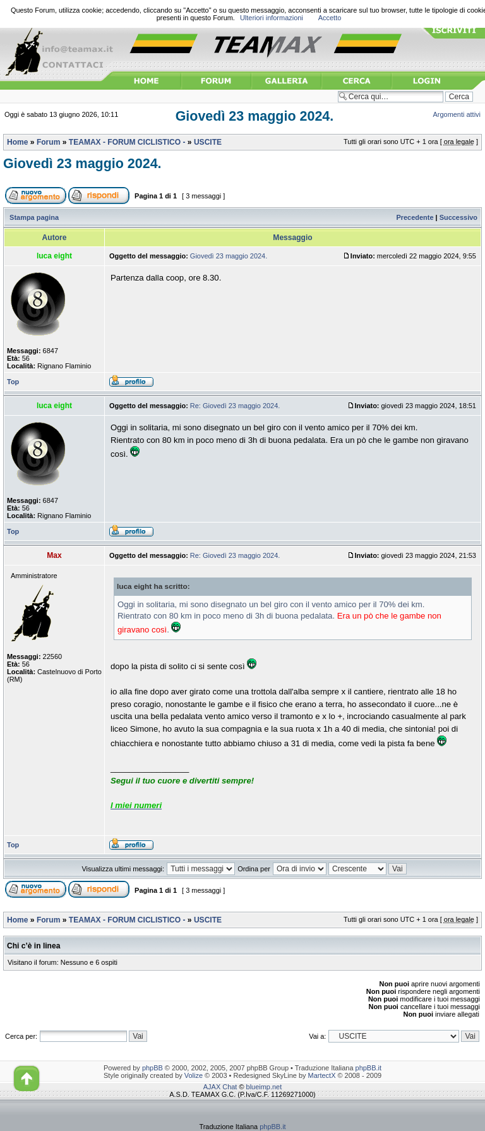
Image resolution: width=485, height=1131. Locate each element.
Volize (193, 1075)
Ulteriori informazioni (271, 17)
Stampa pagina (34, 217)
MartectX (322, 1075)
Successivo (458, 217)
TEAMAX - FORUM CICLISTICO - (127, 142)
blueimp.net (264, 1087)
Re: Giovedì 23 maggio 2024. (235, 405)
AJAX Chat (220, 1087)
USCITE (208, 142)
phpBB (152, 1068)
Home (17, 142)
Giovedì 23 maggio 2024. (255, 116)
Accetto (330, 17)
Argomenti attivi (457, 114)
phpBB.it (368, 1068)
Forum (48, 142)
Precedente (414, 217)
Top (13, 381)
